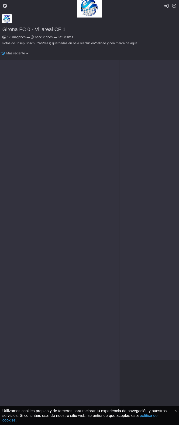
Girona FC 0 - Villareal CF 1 (33, 29)
